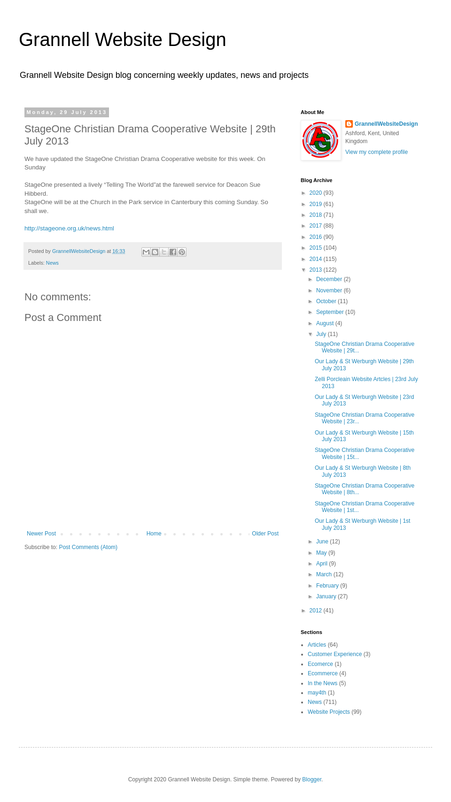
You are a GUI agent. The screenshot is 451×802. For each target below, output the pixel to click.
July (322, 334)
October (327, 301)
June (323, 541)
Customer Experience (335, 654)
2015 (317, 247)
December (330, 279)
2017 (317, 225)
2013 (317, 270)
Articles (317, 645)
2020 (317, 193)
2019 (317, 204)
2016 (317, 237)
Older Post (265, 533)
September (330, 312)
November (330, 290)
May (322, 553)
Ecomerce (320, 664)
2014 (317, 259)
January (327, 596)
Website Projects (329, 712)
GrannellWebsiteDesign (386, 124)
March (325, 574)
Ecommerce (323, 673)
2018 (317, 215)
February (328, 585)
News (52, 263)
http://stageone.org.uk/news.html (69, 228)
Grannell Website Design (122, 39)
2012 (317, 610)
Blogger (311, 779)
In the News (322, 683)
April (322, 563)
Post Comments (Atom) (88, 547)
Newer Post (41, 533)
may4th (317, 692)
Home (154, 533)
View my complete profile (376, 152)
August (325, 323)
